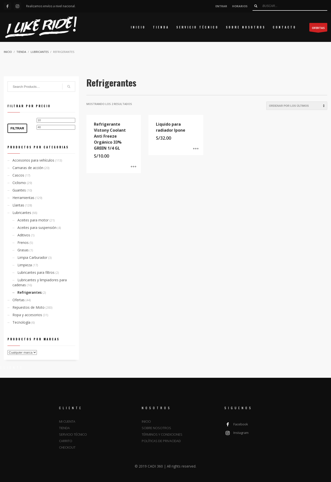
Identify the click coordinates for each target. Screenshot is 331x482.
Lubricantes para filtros (36, 272)
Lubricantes (21, 212)
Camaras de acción (27, 167)
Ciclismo (19, 182)
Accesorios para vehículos (33, 160)
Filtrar (17, 128)
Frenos (23, 242)
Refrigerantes (29, 292)
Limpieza (24, 265)
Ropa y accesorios (27, 314)
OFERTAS (318, 28)
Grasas (23, 250)
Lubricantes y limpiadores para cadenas (39, 282)
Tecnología (21, 322)
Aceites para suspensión (37, 227)
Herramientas (23, 197)
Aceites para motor (33, 220)
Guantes (19, 190)
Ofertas (18, 299)
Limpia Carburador (32, 257)
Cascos (18, 175)
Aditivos (23, 235)
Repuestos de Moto (28, 307)
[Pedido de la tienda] (296, 105)
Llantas (18, 205)
